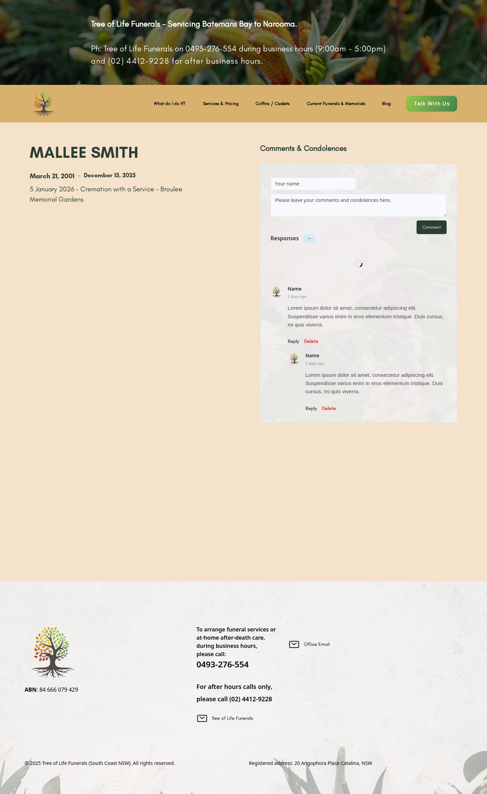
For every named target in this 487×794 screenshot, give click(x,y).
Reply (293, 341)
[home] (43, 103)
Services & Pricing (221, 103)
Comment (431, 227)
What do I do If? (169, 103)
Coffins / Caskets (272, 103)
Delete (311, 341)
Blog (386, 103)
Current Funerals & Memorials (336, 103)
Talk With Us (432, 103)
